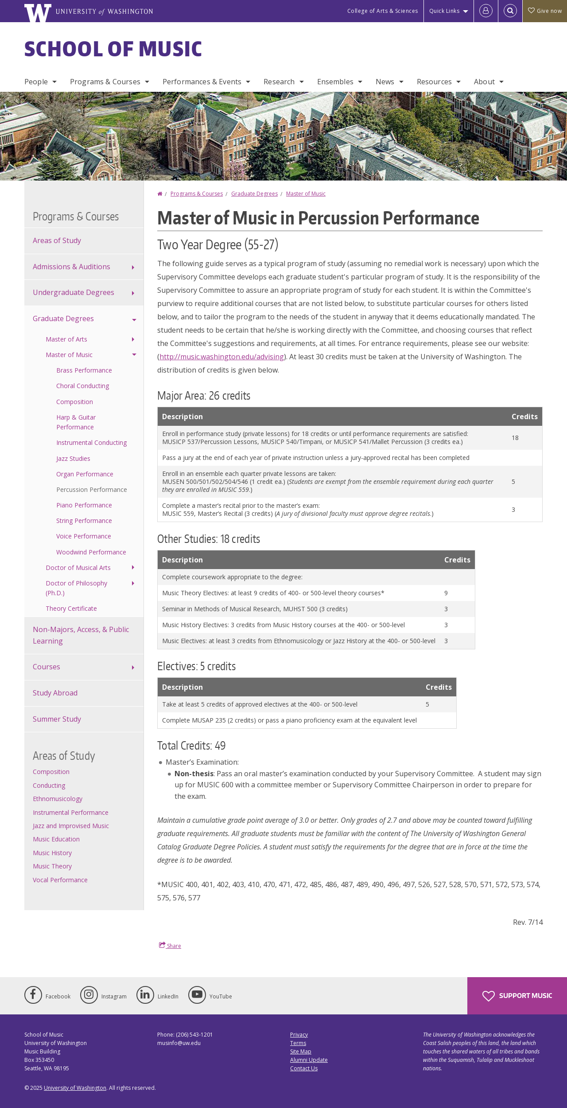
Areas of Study (57, 240)
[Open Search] (510, 11)
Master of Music (306, 193)
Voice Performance (83, 536)
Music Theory (52, 866)
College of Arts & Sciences (382, 11)
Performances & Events (202, 81)
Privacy (299, 1034)
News (385, 81)
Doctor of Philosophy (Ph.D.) (76, 588)
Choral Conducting (82, 385)
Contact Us (304, 1068)
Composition (74, 401)
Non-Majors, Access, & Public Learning (81, 635)
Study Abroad (55, 693)
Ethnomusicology (57, 798)
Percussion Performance (91, 489)
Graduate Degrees (254, 193)
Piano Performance (84, 505)
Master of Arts (66, 339)
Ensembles (335, 81)
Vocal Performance (60, 880)
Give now (545, 11)
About (484, 81)
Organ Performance (84, 474)
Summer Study (57, 719)
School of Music (113, 48)
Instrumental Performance (71, 812)
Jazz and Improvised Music (71, 825)
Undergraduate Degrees (73, 292)
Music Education (56, 839)
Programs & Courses (105, 81)
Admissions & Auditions (71, 266)
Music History (52, 853)
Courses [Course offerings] (46, 667)
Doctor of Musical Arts (78, 567)
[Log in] (486, 11)
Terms (298, 1043)
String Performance (84, 520)
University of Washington (75, 1088)
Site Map (300, 1051)
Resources (434, 81)
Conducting (49, 785)
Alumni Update (309, 1060)
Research (279, 81)
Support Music (517, 996)
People (36, 81)
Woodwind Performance (91, 552)
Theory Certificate (71, 608)
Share (170, 946)
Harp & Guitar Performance (76, 422)
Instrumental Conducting (91, 442)
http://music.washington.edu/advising (221, 356)
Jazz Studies (73, 458)
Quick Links (444, 11)
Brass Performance (84, 370)
